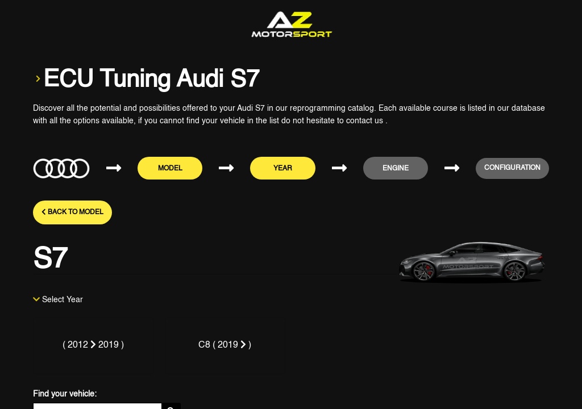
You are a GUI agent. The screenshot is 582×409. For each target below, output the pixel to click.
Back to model (72, 212)
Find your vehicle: (65, 394)
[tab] (93, 346)
